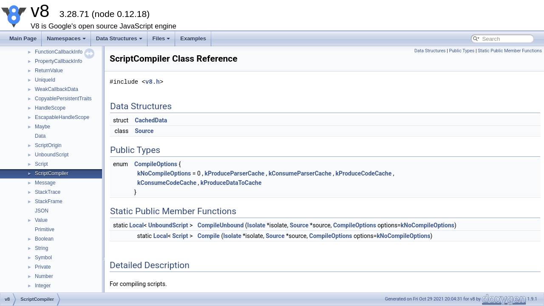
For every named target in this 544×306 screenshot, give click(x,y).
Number (44, 276)
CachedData (151, 120)
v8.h (152, 82)
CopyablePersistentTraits (63, 99)
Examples (193, 38)
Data (40, 136)
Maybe (42, 127)
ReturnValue (49, 71)
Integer (43, 286)
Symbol (43, 258)
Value (41, 220)
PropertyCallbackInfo (58, 61)
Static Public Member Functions (510, 51)
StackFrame (48, 201)
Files (161, 38)
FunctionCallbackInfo (58, 52)
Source (144, 131)
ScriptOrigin (48, 145)
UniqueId (45, 80)
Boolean (44, 239)
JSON (41, 211)
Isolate (256, 225)
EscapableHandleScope (62, 117)
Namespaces (66, 38)
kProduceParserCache (234, 173)
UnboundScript (51, 155)
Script (41, 164)
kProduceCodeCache (364, 173)
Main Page (23, 38)
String (41, 248)
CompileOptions (155, 164)
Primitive (44, 229)
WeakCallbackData (56, 89)
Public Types (461, 51)
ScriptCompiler (51, 173)
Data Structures (119, 38)
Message (45, 183)
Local (136, 225)
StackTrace (47, 192)
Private (43, 267)
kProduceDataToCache (231, 182)
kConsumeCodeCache (166, 182)
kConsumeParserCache (300, 173)
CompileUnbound (221, 225)
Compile (209, 235)
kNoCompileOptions (164, 173)
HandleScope (50, 108)
